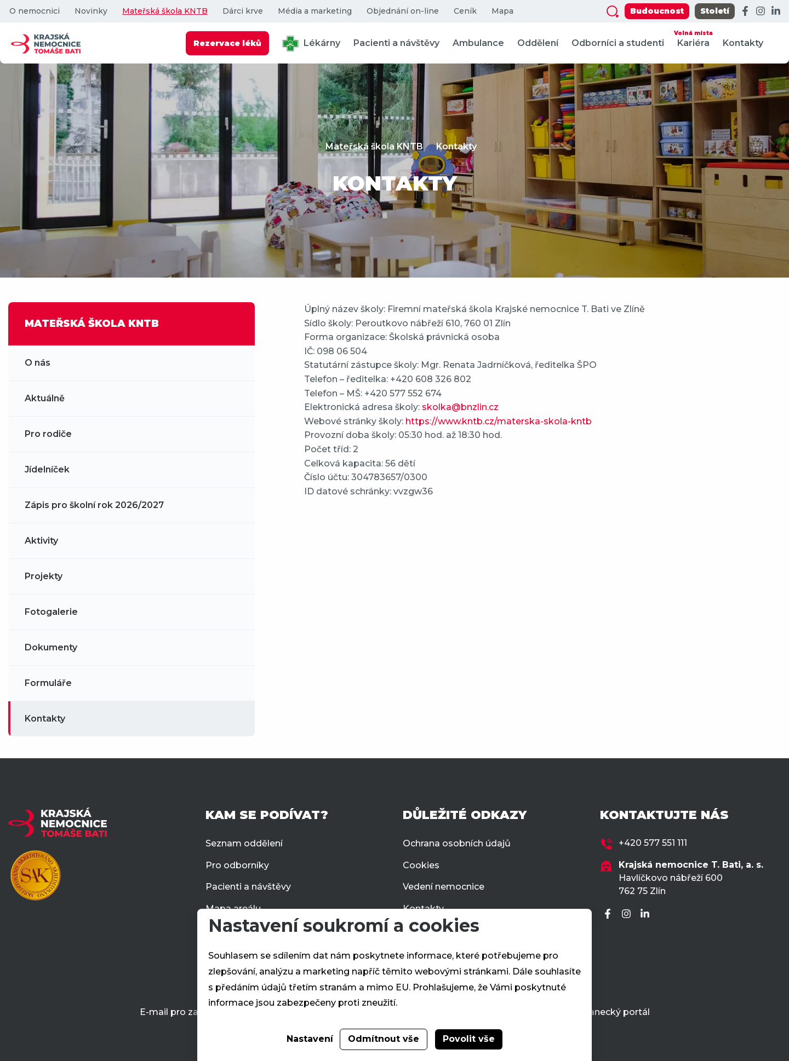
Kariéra (693, 38)
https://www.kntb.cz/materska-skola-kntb (498, 421)
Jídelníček (47, 469)
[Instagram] (760, 11)
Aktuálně (45, 398)
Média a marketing (315, 11)
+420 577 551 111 (653, 843)
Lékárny (311, 43)
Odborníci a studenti (617, 43)
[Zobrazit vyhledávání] (612, 11)
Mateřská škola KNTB (165, 11)
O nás (37, 362)
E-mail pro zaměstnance (194, 1012)
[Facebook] (745, 11)
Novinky (91, 11)
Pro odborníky (237, 865)
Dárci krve (242, 11)
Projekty (43, 576)
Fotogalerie (51, 612)
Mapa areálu (233, 908)
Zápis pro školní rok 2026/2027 (94, 505)
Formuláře (48, 683)
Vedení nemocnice (443, 886)
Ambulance (478, 43)
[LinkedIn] (776, 11)
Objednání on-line (403, 11)
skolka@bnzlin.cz (460, 407)
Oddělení (537, 43)
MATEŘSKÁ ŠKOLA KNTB (92, 324)
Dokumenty (51, 647)
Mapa (502, 11)
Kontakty (743, 43)
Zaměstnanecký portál (599, 1012)
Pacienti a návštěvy (396, 43)
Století (714, 11)
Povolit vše (469, 1039)
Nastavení (310, 1039)
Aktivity (41, 540)
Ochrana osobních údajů (457, 843)
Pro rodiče (48, 434)
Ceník (465, 11)
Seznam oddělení (244, 843)
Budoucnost (657, 11)
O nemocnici (34, 11)
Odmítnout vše (383, 1039)
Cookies (421, 865)
